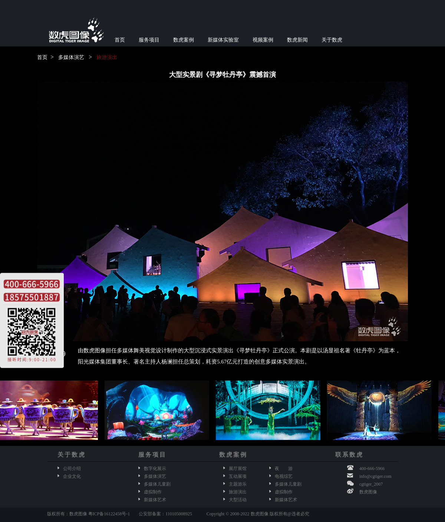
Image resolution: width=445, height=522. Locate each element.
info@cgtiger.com (375, 476)
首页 (120, 40)
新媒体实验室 (223, 40)
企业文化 (72, 476)
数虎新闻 (297, 40)
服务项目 (149, 40)
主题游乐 (238, 484)
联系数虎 (349, 454)
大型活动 (238, 499)
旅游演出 (106, 57)
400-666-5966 (372, 468)
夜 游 (284, 468)
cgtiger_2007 (371, 484)
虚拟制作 (153, 492)
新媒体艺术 (155, 499)
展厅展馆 (238, 468)
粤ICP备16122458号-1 (109, 513)
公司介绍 (72, 468)
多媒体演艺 (71, 57)
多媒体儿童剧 (157, 484)
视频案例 (263, 40)
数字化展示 (155, 468)
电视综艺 (284, 476)
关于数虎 (332, 40)
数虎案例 (183, 40)
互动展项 (238, 476)
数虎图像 (368, 492)
